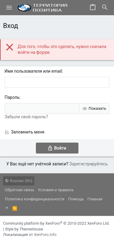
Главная (95, 199)
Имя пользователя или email (33, 71)
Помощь (76, 199)
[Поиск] (105, 7)
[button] (9, 7)
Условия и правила (56, 190)
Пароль (12, 97)
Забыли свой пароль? (26, 116)
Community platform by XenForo (56, 223)
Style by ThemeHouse (24, 229)
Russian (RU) (19, 180)
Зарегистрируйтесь (88, 163)
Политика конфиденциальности (34, 199)
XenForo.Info (45, 234)
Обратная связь (19, 190)
